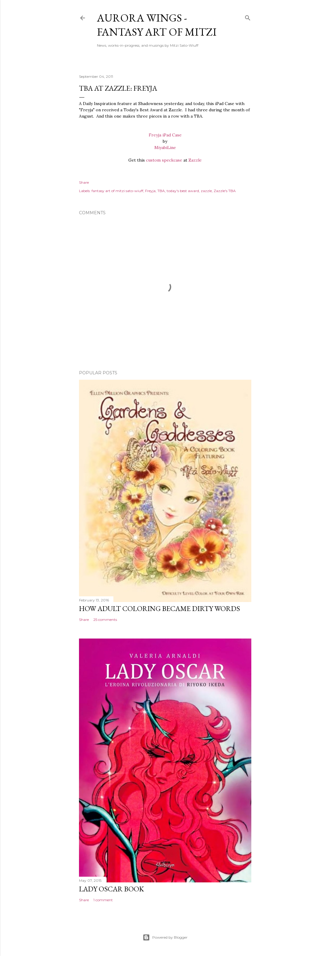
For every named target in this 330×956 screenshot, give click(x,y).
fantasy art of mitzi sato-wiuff (117, 191)
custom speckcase (164, 160)
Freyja (150, 191)
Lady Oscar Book (111, 888)
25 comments (105, 619)
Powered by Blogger (165, 937)
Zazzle (195, 160)
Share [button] (84, 182)
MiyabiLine (165, 147)
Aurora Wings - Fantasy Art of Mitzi (157, 25)
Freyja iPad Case (165, 135)
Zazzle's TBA (225, 191)
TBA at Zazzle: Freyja (118, 88)
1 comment (103, 900)
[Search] (247, 16)
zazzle (206, 191)
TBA (161, 191)
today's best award (183, 191)
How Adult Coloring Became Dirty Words (159, 608)
